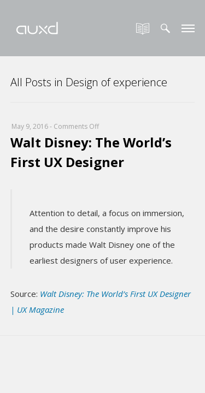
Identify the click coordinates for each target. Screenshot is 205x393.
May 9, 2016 (29, 126)
